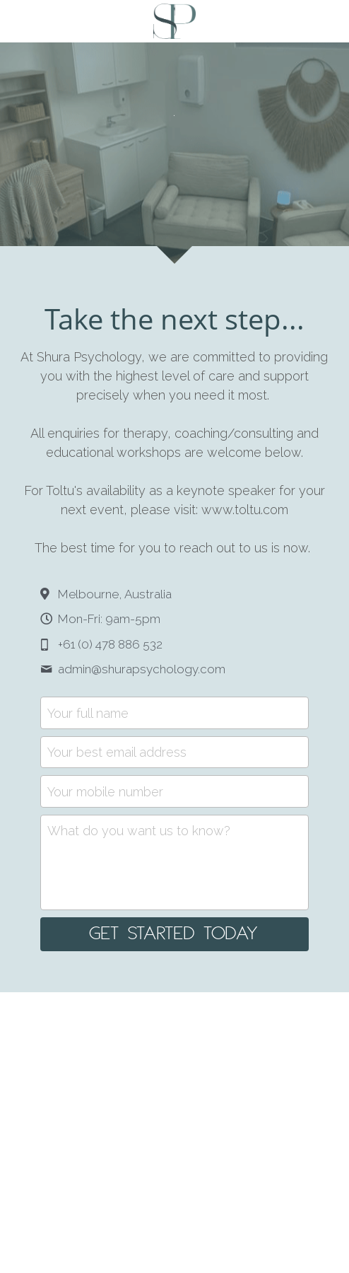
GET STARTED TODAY (174, 934)
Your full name (88, 712)
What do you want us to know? (138, 830)
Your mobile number (105, 791)
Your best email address (117, 752)
